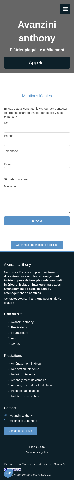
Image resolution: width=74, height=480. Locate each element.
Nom (7, 122)
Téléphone (11, 151)
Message (10, 186)
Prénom (9, 135)
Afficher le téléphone (23, 420)
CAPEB (46, 474)
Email (7, 164)
